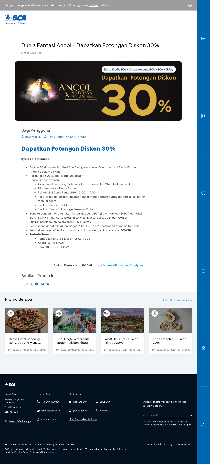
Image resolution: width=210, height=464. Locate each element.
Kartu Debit (53, 136)
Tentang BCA (118, 19)
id (183, 19)
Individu (78, 19)
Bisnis (96, 19)
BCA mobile (31, 136)
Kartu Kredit (76, 136)
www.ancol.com (81, 230)
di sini (52, 452)
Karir (141, 19)
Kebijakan (161, 444)
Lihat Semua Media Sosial (83, 419)
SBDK (149, 444)
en (189, 19)
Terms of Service (177, 424)
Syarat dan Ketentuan (180, 444)
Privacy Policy (157, 424)
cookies (93, 5)
